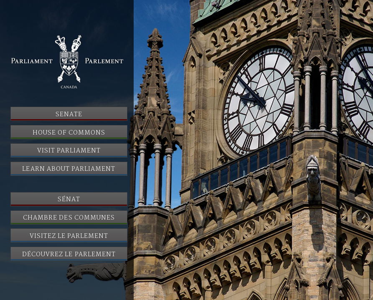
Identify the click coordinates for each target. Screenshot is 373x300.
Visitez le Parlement (69, 236)
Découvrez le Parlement (69, 255)
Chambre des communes (69, 218)
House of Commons (69, 133)
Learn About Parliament (68, 169)
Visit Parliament (69, 151)
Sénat (69, 200)
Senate (69, 115)
